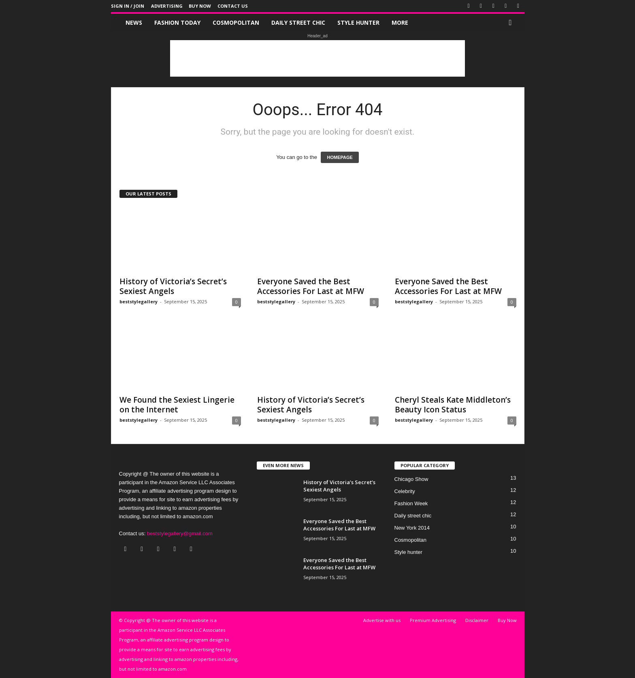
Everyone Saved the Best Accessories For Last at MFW (310, 286)
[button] (512, 23)
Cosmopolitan (236, 22)
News (134, 22)
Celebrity (404, 491)
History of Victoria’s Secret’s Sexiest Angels (173, 286)
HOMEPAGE (339, 157)
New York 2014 (412, 528)
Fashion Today (177, 22)
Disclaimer (476, 620)
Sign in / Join (127, 6)
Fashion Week (411, 503)
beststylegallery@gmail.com (180, 533)
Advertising (167, 6)
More (400, 22)
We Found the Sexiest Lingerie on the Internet (176, 405)
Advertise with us (382, 620)
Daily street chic (298, 22)
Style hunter (358, 22)
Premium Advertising (433, 620)
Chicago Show (411, 479)
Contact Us (232, 6)
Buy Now (200, 6)
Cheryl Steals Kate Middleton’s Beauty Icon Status (453, 405)
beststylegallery (138, 301)
